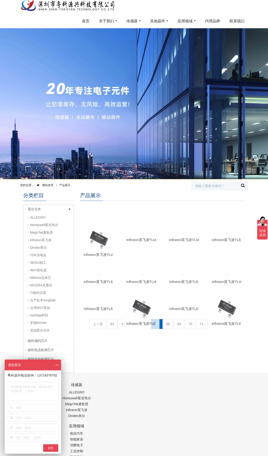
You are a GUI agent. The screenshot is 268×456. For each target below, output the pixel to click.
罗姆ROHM (38, 323)
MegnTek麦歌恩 (41, 232)
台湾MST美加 (40, 308)
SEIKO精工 (38, 262)
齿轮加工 (63, 453)
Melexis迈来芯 (40, 278)
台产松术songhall (42, 300)
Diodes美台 (38, 247)
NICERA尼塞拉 (41, 285)
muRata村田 (39, 315)
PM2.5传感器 (82, 453)
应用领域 (185, 21)
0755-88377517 (200, 387)
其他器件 (157, 21)
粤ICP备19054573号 (157, 441)
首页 (85, 21)
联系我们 (237, 21)
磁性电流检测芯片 (41, 350)
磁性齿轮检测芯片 (41, 359)
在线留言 (225, 441)
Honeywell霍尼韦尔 (44, 225)
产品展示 (64, 185)
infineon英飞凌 (40, 240)
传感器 (132, 21)
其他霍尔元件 (40, 330)
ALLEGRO (38, 217)
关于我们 (106, 21)
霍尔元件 (34, 209)
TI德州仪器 (38, 293)
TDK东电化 (38, 255)
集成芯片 (102, 453)
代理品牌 (212, 21)
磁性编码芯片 (37, 341)
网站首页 (44, 185)
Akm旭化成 (38, 270)
